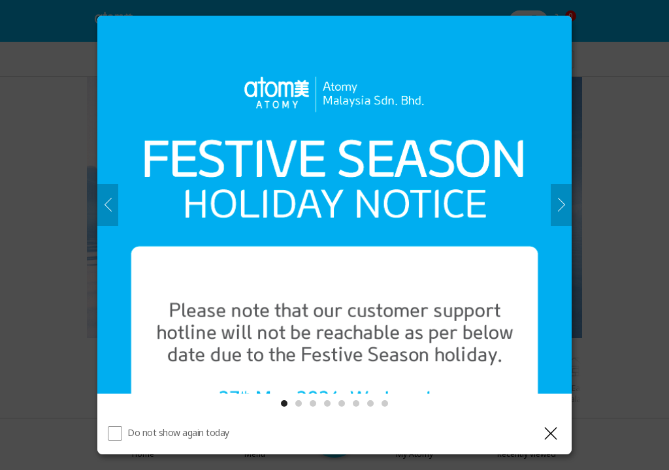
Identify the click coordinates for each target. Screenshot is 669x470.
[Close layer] (550, 433)
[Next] (561, 205)
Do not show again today (178, 432)
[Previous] (107, 205)
